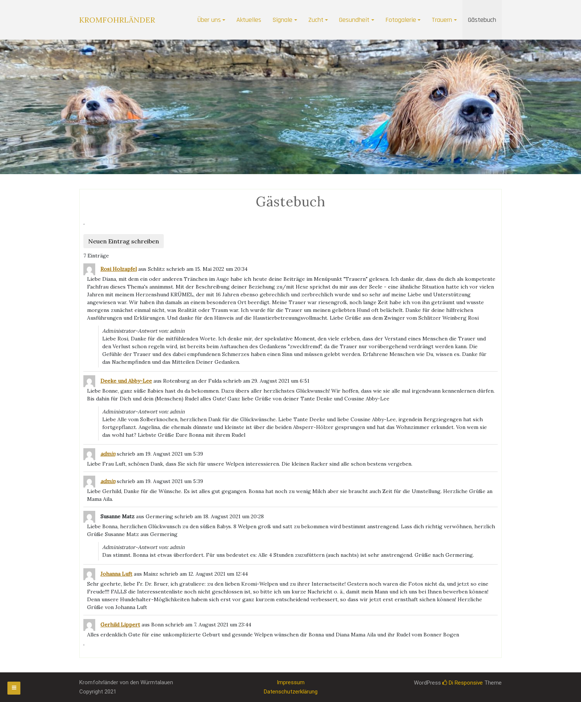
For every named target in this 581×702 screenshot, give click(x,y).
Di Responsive (462, 682)
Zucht (315, 20)
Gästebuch (482, 20)
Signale (282, 20)
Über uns (209, 20)
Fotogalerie (400, 20)
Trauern (442, 20)
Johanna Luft (116, 573)
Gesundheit (354, 20)
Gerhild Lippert (120, 624)
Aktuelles (248, 20)
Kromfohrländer (117, 19)
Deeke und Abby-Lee (126, 380)
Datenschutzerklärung (291, 691)
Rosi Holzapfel (118, 269)
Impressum (291, 682)
